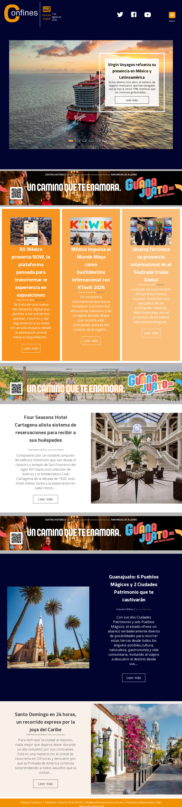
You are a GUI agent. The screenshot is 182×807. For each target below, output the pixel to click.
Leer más (31, 348)
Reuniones (40, 300)
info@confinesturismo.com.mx (104, 802)
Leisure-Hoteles (56, 449)
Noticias (100, 292)
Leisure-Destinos (143, 609)
